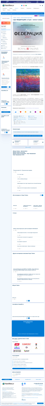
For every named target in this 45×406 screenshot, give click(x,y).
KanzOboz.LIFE (28, 379)
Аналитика (29, 8)
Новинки (4, 31)
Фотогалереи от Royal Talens (20, 195)
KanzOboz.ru (4, 390)
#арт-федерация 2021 (17, 121)
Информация (36, 8)
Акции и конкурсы (4, 33)
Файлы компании (4, 41)
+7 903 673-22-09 (38, 383)
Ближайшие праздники (4, 53)
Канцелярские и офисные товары (9, 384)
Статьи (4, 35)
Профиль (4, 28)
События (22, 8)
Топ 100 (23, 5)
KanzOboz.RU (6, 379)
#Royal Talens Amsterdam (22, 122)
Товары (10, 8)
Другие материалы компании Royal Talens (24, 253)
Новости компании (24, 17)
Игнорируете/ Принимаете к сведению (20, 365)
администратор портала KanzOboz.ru (39, 385)
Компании (5, 8)
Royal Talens (30, 17)
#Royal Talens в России (19, 152)
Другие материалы (5, 37)
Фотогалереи (5, 39)
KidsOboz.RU (17, 379)
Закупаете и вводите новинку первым (20, 364)
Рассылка (3, 107)
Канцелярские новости (21, 119)
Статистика (6, 43)
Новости (16, 8)
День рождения (16, 372)
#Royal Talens (23, 121)
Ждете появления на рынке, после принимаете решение (23, 362)
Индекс (26, 5)
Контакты (4, 48)
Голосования (15, 355)
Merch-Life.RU (38, 379)
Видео (4, 45)
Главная (14, 17)
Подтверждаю (40, 403)
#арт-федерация (19, 120)
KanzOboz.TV (4, 90)
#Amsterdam (16, 122)
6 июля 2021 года (22, 117)
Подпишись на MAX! (21, 5)
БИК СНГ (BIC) (14, 357)
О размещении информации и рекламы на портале (30, 397)
